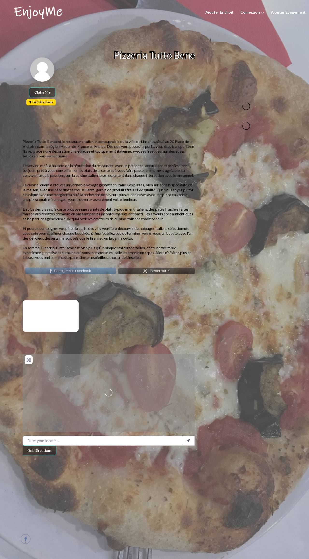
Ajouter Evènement (288, 12)
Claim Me (42, 92)
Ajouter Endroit (219, 12)
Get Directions (39, 450)
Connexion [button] (250, 12)
